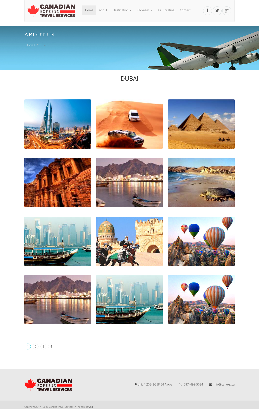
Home (89, 6)
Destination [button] (122, 6)
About (103, 6)
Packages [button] (144, 6)
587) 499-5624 (191, 402)
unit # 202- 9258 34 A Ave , (154, 402)
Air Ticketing (166, 6)
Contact (185, 6)
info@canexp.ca (222, 402)
